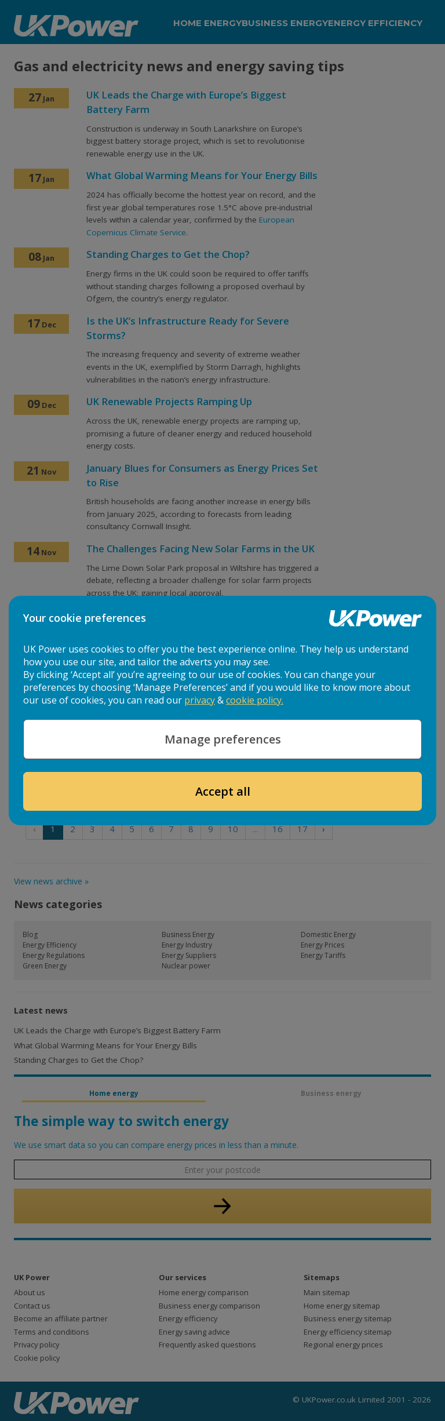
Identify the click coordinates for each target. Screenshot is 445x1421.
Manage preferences (223, 739)
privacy (199, 700)
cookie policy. (254, 700)
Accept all (222, 791)
